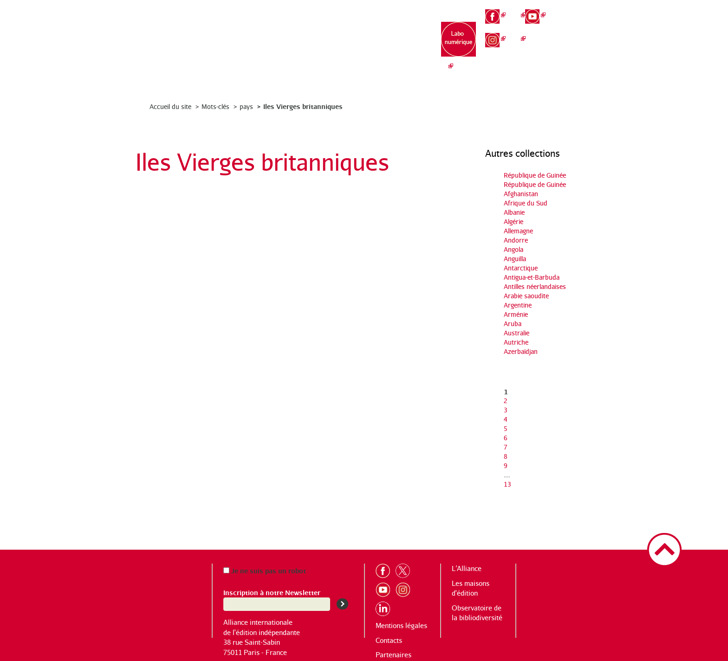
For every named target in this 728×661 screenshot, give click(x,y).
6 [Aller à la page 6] (505, 438)
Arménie (516, 314)
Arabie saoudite (526, 296)
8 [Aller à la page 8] (505, 456)
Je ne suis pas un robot (264, 570)
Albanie (514, 212)
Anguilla (515, 259)
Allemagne (518, 231)
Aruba (512, 323)
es (575, 41)
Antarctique (521, 268)
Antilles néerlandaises (535, 286)
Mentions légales (401, 625)
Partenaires (393, 654)
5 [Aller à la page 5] (505, 428)
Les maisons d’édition (344, 42)
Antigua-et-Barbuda (531, 277)
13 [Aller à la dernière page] (507, 484)
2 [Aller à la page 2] (505, 400)
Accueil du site (170, 106)
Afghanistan (521, 194)
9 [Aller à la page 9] (505, 465)
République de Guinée (535, 175)
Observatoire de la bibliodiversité (402, 47)
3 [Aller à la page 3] (505, 410)
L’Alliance (286, 37)
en (576, 26)
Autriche (516, 342)
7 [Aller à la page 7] (505, 447)
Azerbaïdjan (521, 351)
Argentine (518, 305)
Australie (516, 333)
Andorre (516, 240)
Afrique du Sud (525, 203)
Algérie (513, 221)
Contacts (389, 640)
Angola (513, 249)
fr (576, 10)
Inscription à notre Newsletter (271, 592)
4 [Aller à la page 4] (505, 419)
